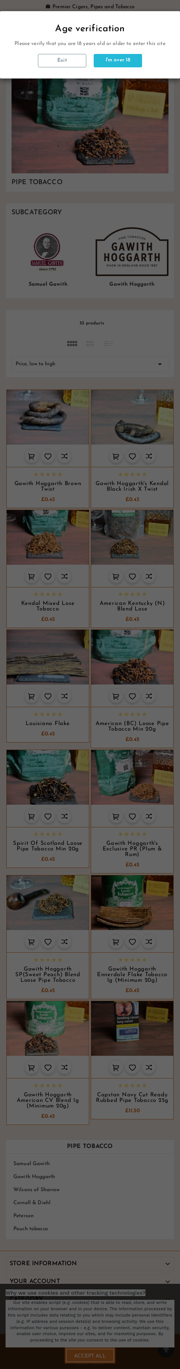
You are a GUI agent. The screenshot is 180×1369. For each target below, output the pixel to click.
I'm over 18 (118, 60)
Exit (62, 60)
